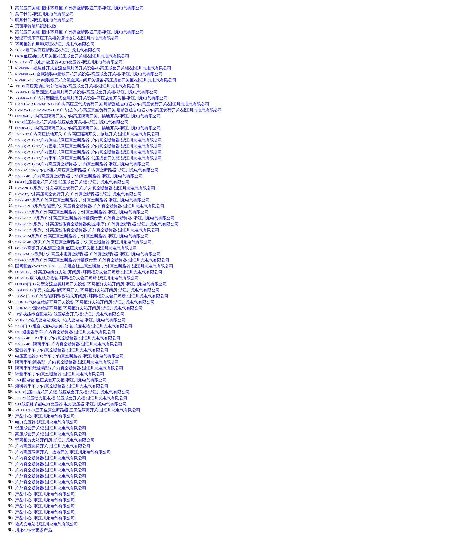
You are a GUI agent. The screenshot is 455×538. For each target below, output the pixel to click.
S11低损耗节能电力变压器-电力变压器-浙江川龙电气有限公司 (71, 404)
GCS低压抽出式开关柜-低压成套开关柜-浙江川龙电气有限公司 (72, 122)
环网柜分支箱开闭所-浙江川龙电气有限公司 (54, 440)
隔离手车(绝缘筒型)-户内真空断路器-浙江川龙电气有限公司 (69, 368)
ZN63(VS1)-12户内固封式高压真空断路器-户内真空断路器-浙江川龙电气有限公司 (88, 152)
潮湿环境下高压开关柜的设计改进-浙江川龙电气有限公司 (67, 38)
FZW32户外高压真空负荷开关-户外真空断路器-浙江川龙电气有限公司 (78, 194)
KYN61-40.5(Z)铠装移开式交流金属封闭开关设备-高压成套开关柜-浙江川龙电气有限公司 (95, 80)
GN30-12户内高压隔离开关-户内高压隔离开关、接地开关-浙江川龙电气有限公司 (88, 128)
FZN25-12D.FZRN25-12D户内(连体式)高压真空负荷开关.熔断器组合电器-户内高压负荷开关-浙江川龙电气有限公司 (118, 110)
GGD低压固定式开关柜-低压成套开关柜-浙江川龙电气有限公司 (72, 182)
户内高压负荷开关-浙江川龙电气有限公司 (52, 446)
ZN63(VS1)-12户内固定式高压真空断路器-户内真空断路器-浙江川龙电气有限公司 (88, 146)
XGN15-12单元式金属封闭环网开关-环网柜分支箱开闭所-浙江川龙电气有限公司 (87, 290)
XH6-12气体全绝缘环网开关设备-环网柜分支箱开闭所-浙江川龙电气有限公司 (85, 302)
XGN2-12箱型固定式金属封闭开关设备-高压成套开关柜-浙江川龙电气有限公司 (86, 92)
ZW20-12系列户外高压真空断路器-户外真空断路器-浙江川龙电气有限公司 (82, 212)
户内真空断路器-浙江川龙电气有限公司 (50, 458)
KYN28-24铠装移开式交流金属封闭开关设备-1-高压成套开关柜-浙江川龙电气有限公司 (93, 68)
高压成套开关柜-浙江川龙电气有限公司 (50, 434)
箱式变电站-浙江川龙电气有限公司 (46, 524)
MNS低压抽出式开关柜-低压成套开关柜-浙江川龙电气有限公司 (72, 392)
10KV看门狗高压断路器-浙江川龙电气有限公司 (57, 50)
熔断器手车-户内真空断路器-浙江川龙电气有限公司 (61, 386)
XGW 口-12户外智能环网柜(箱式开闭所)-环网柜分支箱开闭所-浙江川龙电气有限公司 (91, 296)
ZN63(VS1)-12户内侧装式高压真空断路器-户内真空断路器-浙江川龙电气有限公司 (88, 140)
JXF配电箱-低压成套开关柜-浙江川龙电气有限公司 (61, 380)
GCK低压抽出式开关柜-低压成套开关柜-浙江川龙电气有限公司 (72, 56)
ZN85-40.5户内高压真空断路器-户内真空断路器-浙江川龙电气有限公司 (79, 176)
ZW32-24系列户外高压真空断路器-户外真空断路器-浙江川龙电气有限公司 (82, 236)
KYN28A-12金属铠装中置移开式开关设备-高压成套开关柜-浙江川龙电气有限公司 (89, 74)
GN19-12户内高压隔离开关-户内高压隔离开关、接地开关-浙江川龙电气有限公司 (88, 116)
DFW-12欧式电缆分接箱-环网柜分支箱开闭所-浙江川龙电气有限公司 (77, 278)
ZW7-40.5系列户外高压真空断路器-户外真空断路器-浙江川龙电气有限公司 (82, 200)
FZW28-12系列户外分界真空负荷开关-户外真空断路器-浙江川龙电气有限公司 (85, 188)
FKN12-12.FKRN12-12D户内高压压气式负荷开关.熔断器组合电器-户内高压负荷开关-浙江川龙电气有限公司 (112, 104)
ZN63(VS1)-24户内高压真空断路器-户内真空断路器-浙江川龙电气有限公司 (82, 164)
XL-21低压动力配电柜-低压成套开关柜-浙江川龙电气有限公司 (71, 398)
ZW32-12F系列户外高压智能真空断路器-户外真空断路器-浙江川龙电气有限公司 (87, 230)
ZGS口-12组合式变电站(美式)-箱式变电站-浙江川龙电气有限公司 (73, 326)
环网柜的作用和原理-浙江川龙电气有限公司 (54, 44)
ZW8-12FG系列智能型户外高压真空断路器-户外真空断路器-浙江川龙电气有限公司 (89, 206)
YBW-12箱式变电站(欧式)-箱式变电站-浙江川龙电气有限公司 (70, 320)
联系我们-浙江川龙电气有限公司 (44, 20)
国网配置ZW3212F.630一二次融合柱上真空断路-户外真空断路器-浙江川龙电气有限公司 (94, 266)
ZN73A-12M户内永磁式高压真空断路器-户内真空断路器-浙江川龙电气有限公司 (87, 170)
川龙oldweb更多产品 (33, 530)
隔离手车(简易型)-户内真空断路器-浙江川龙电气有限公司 (67, 362)
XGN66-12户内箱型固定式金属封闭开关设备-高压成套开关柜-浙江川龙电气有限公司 (91, 98)
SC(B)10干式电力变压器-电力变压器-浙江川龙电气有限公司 (69, 62)
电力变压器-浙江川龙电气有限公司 (46, 422)
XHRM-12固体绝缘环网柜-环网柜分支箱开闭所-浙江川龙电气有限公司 (79, 308)
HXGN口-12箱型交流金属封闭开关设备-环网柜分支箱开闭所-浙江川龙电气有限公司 (91, 284)
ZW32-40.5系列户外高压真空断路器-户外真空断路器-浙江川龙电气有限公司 (83, 242)
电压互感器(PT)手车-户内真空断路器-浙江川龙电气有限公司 (69, 356)
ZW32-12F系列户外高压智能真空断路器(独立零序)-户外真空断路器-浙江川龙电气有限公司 (97, 224)
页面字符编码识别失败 (35, 26)
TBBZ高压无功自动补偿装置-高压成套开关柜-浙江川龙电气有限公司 (77, 86)
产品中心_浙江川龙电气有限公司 (45, 416)
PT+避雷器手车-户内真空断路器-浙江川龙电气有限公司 (65, 332)
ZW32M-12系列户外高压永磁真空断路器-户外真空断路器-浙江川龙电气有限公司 (88, 254)
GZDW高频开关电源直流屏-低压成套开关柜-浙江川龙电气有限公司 (76, 248)
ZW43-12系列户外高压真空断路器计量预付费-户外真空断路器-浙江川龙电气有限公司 (92, 260)
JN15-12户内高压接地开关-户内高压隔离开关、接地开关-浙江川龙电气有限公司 (87, 134)
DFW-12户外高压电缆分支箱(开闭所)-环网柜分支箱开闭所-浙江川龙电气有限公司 (88, 272)
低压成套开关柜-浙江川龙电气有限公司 (50, 428)
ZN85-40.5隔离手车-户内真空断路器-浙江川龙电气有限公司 (68, 344)
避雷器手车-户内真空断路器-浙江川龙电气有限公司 (61, 350)
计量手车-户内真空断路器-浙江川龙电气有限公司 (59, 374)
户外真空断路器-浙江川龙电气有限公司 (50, 476)
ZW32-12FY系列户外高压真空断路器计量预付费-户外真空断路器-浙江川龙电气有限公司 (95, 218)
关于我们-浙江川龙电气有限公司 (44, 14)
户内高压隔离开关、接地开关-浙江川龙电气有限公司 (63, 452)
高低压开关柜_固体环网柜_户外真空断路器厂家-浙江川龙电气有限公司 (79, 8)
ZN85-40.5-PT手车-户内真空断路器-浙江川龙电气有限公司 (67, 338)
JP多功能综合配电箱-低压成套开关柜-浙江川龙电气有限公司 (69, 314)
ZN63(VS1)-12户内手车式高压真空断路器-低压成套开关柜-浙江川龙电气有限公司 (88, 158)
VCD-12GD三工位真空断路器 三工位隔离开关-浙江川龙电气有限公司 (77, 410)
